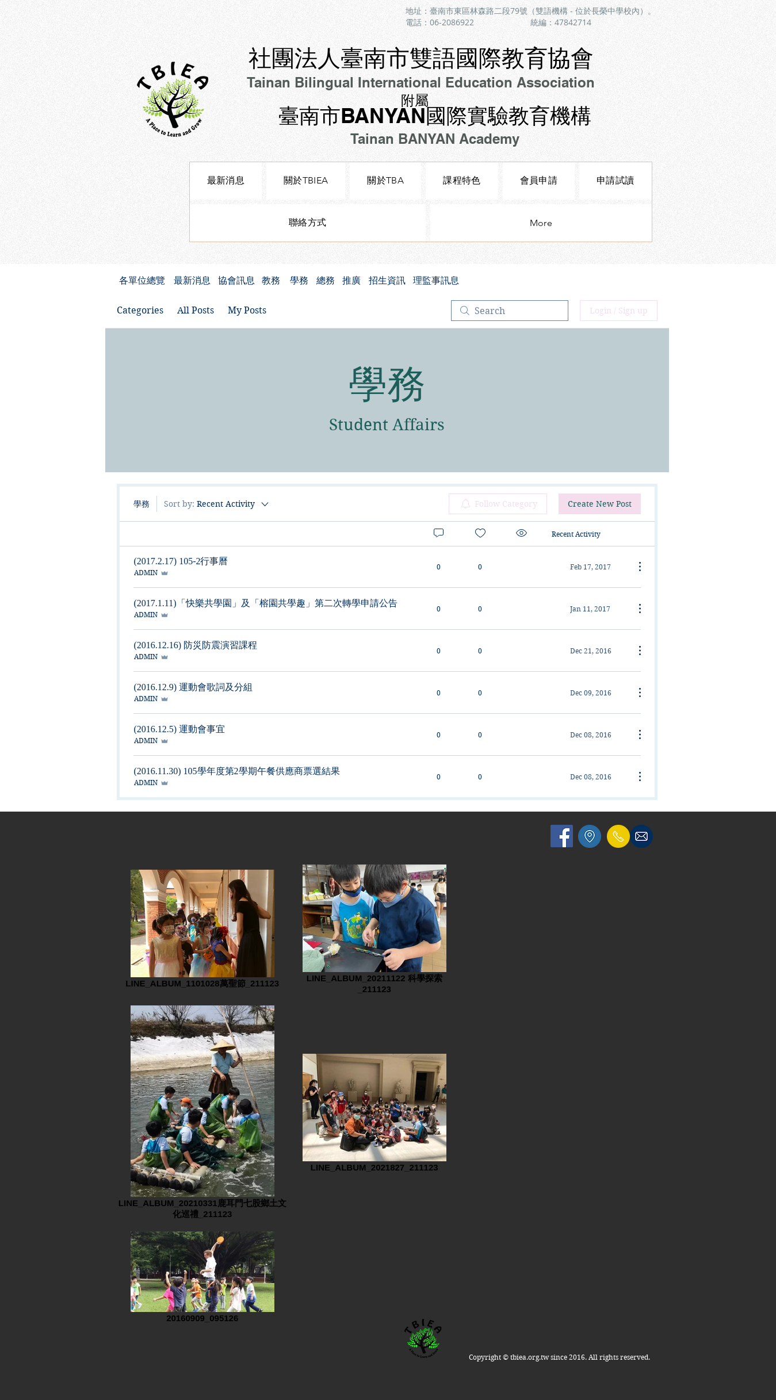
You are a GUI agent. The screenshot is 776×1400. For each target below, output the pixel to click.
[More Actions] (634, 566)
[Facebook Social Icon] (562, 836)
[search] (509, 310)
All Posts (195, 310)
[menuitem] (498, 504)
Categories (140, 310)
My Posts (247, 310)
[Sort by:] (217, 504)
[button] (462, 181)
